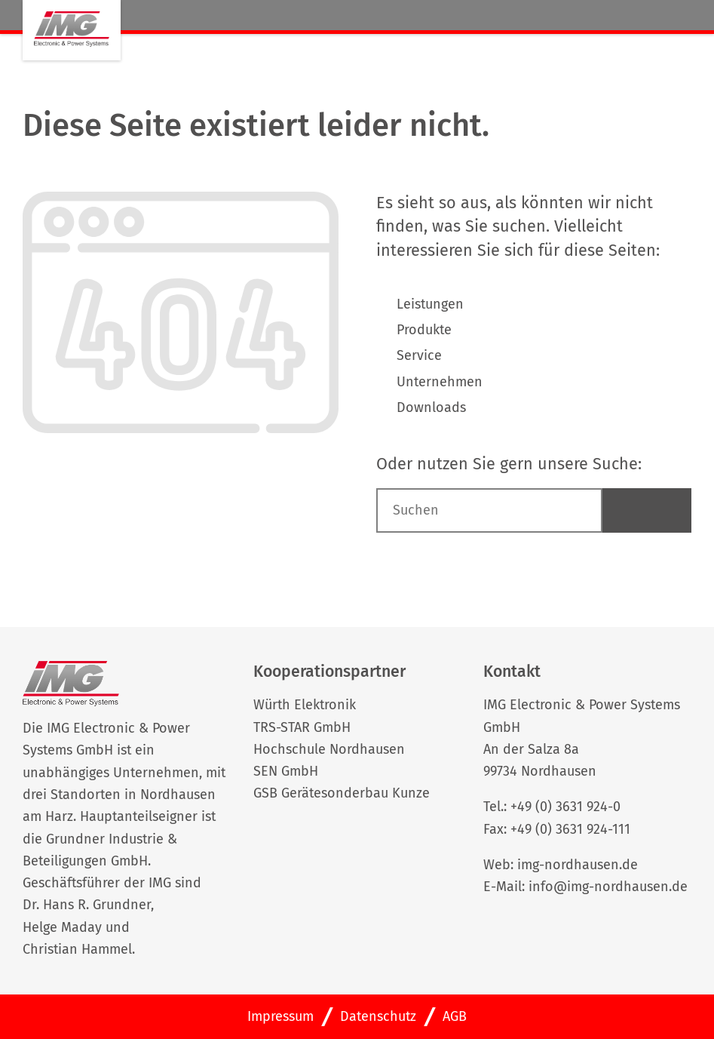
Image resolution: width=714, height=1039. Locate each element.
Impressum (280, 1016)
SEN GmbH (285, 771)
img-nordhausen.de (577, 864)
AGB (455, 1016)
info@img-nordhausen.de (608, 886)
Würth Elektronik (304, 704)
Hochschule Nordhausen (329, 749)
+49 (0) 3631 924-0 (565, 806)
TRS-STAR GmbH (302, 727)
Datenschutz (378, 1016)
